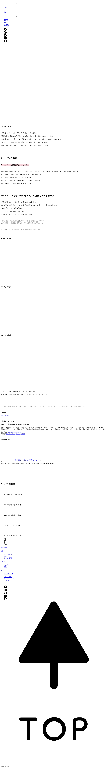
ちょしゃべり (8, 554)
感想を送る (4, 547)
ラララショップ (8, 574)
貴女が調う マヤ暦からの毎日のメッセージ (27, 460)
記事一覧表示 (5, 415)
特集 (5, 12)
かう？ (6, 11)
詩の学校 (6, 565)
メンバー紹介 (8, 577)
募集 (5, 567)
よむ (5, 7)
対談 (5, 556)
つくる (6, 9)
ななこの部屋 (8, 558)
